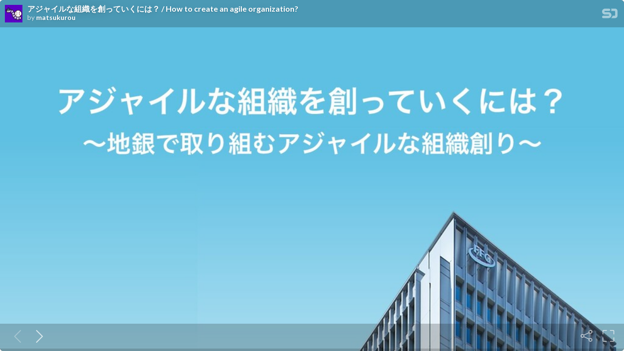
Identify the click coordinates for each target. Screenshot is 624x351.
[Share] (586, 336)
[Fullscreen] (608, 336)
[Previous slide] (15, 336)
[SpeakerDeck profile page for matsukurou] (13, 14)
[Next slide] (37, 336)
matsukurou (56, 17)
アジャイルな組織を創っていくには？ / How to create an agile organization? (162, 9)
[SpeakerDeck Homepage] (610, 15)
